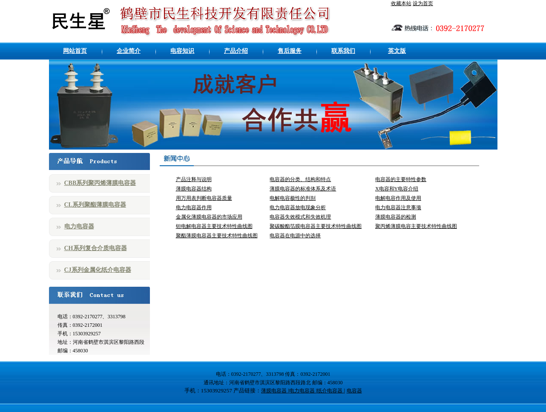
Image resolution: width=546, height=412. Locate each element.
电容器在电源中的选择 (295, 236)
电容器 (354, 391)
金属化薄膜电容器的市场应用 (209, 217)
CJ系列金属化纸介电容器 (97, 270)
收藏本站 (401, 3)
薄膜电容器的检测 (395, 217)
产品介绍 (236, 51)
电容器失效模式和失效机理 (300, 217)
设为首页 (423, 3)
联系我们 (343, 51)
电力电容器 (79, 226)
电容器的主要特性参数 (400, 179)
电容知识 (182, 51)
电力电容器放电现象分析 (298, 207)
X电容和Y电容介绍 (396, 189)
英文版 (397, 51)
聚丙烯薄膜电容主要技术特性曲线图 (416, 226)
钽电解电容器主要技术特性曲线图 (214, 226)
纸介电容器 (330, 391)
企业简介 (129, 51)
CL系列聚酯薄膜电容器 (95, 205)
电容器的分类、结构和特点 (300, 179)
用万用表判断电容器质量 (204, 198)
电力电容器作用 (194, 207)
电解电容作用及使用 (398, 198)
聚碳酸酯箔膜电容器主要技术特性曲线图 (316, 226)
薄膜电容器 (274, 391)
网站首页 (75, 51)
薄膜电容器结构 (194, 189)
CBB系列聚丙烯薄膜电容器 (100, 183)
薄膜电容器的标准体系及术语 (303, 189)
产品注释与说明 (194, 179)
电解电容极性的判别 (293, 198)
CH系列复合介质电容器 (95, 248)
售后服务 (290, 51)
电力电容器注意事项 (398, 207)
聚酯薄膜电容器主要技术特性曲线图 (217, 236)
